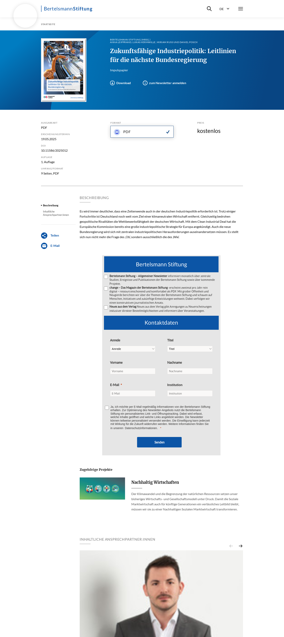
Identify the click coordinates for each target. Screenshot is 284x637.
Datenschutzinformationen (141, 427)
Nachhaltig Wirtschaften (155, 481)
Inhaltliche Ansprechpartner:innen (56, 213)
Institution (174, 384)
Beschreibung (50, 205)
